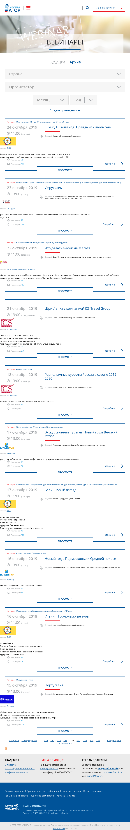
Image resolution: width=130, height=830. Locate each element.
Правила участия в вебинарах (43, 789)
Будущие (57, 62)
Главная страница (14, 789)
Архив (75, 62)
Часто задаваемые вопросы (20, 767)
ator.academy (59, 827)
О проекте (10, 763)
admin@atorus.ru (49, 767)
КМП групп (19, 208)
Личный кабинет (106, 7)
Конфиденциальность (16, 771)
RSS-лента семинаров (42, 794)
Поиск (87, 7)
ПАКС (17, 148)
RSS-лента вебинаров (16, 794)
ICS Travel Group (21, 329)
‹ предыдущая (29, 739)
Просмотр (65, 170)
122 (85, 739)
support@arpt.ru (62, 812)
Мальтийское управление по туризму (29, 269)
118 (59, 739)
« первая (14, 739)
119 (65, 739)
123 (91, 739)
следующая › (114, 739)
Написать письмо (71, 789)
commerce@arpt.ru (112, 771)
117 (52, 739)
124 (98, 739)
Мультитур (19, 452)
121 (78, 739)
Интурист (18, 705)
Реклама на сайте (65, 794)
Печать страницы (92, 789)
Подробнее (109, 163)
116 (46, 739)
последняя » (65, 742)
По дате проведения (63, 110)
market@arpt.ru (95, 774)
